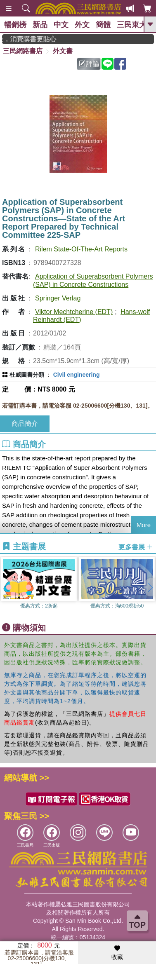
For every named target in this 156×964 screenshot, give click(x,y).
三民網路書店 (23, 50)
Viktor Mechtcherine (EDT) (74, 311)
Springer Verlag (57, 298)
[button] (150, 587)
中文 (61, 25)
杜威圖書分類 (26, 374)
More (144, 524)
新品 (40, 25)
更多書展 (135, 546)
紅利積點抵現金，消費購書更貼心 (35, 38)
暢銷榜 (15, 25)
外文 (82, 25)
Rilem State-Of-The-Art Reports (81, 249)
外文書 (63, 50)
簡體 (103, 25)
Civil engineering (76, 374)
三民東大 (132, 25)
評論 (89, 63)
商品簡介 (25, 423)
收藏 (117, 952)
